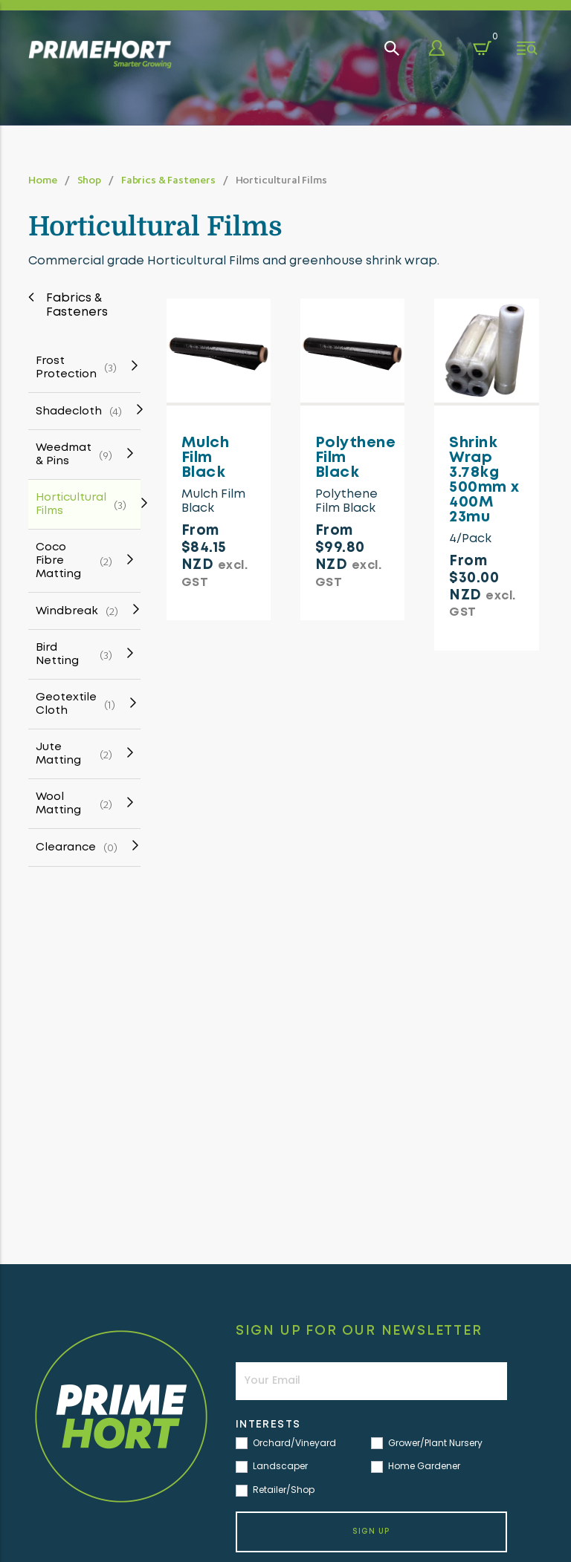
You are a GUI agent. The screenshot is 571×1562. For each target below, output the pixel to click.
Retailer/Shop (275, 1490)
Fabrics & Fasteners (168, 179)
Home (42, 179)
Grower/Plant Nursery (427, 1443)
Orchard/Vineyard (286, 1443)
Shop (89, 179)
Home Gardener (415, 1466)
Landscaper (272, 1466)
